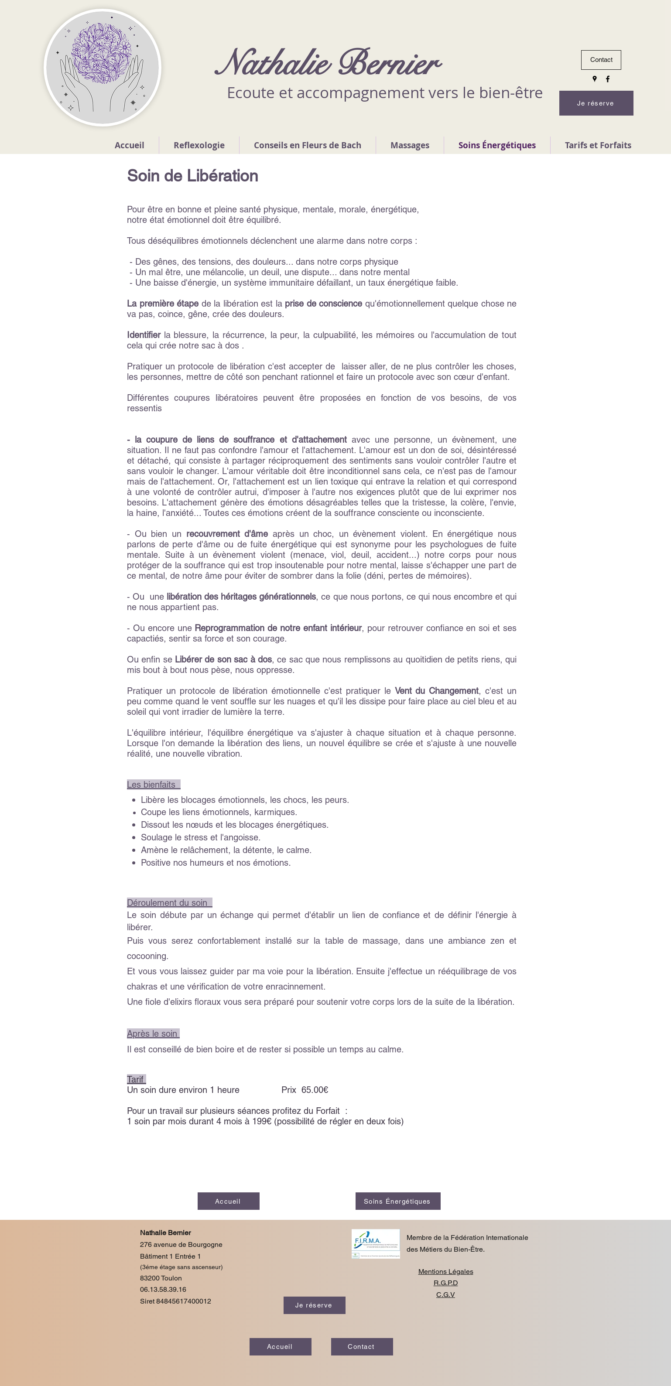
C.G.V (445, 1294)
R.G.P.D (446, 1283)
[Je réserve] (596, 103)
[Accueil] (229, 1201)
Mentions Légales (445, 1271)
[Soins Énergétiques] (398, 1201)
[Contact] (601, 60)
